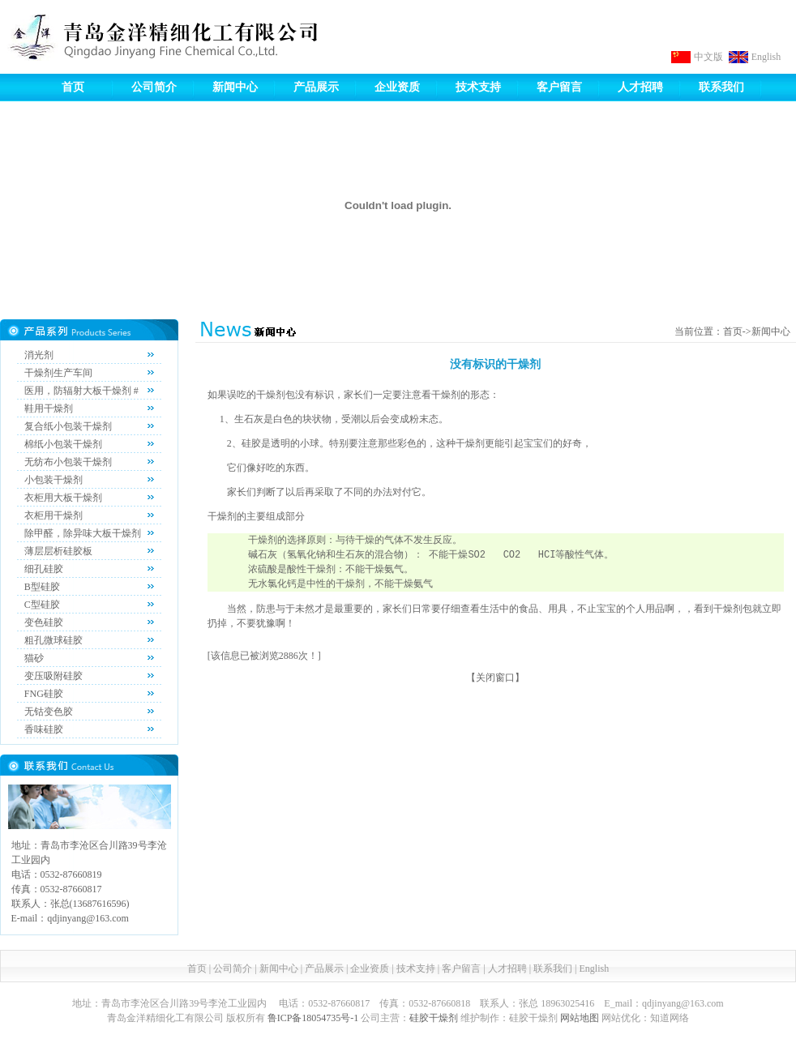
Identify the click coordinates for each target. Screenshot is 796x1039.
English (766, 56)
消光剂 (38, 355)
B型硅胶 (42, 586)
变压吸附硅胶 (53, 676)
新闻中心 (235, 87)
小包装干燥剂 (53, 479)
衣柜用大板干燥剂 (63, 497)
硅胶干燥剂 (433, 1018)
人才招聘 (640, 87)
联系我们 (721, 87)
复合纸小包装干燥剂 (68, 426)
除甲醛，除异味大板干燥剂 (82, 533)
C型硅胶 (42, 604)
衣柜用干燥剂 (53, 515)
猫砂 (34, 658)
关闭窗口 (495, 677)
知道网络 (669, 1018)
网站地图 (579, 1018)
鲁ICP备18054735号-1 (313, 1018)
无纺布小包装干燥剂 (68, 462)
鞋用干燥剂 (48, 408)
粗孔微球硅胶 (53, 640)
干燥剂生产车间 (58, 372)
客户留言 (559, 87)
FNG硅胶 (43, 693)
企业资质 (397, 87)
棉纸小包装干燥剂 (63, 444)
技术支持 (478, 87)
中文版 (708, 56)
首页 (73, 87)
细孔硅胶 (43, 569)
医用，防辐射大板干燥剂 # (81, 390)
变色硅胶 (43, 622)
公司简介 (154, 87)
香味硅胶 (43, 729)
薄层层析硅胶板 (58, 551)
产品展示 (316, 87)
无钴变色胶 (48, 711)
